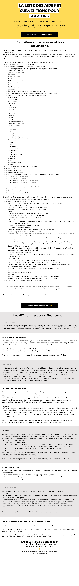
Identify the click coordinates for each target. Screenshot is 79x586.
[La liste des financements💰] (39, 34)
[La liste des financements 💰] (39, 305)
